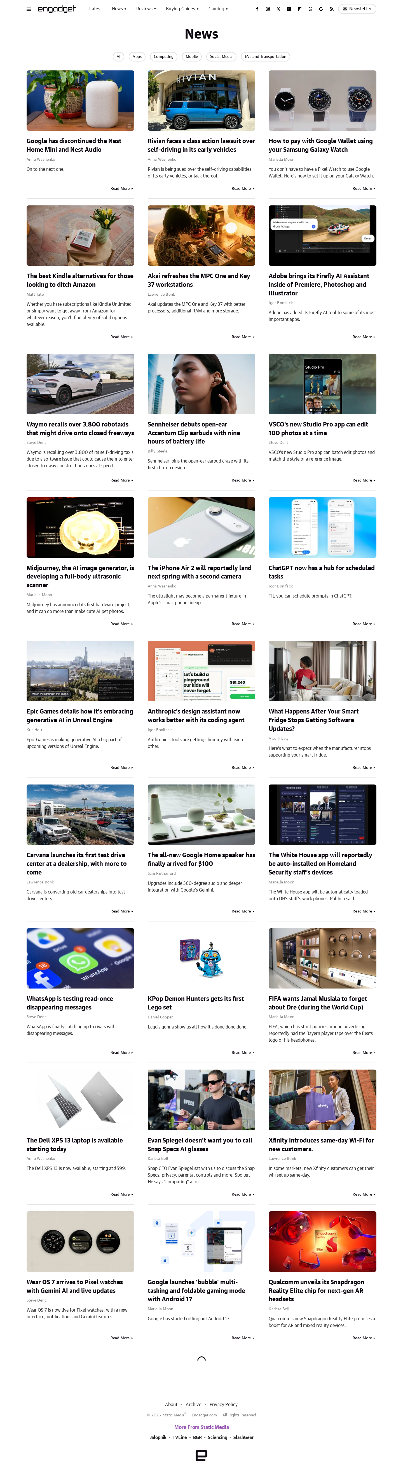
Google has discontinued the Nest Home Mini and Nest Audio (74, 145)
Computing (164, 57)
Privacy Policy (224, 1404)
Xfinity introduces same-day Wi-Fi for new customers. (321, 1144)
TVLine (180, 1437)
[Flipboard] (300, 9)
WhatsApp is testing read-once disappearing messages (70, 1003)
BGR (197, 1437)
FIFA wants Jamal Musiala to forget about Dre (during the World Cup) (318, 1003)
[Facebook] (257, 9)
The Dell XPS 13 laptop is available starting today (75, 1144)
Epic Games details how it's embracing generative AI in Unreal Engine (80, 715)
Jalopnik (158, 1437)
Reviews (144, 9)
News (117, 9)
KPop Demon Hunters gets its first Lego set (196, 1003)
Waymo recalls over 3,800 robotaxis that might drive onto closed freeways (80, 428)
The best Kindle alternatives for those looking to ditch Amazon (80, 280)
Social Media (221, 57)
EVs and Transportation (265, 57)
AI (118, 57)
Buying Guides (180, 9)
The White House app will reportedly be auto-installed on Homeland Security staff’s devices (320, 864)
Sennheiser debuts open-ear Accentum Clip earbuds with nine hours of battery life (194, 433)
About (171, 1404)
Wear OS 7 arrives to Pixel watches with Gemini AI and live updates (75, 1286)
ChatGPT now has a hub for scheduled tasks (322, 572)
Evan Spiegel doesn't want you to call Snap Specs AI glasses (200, 1144)
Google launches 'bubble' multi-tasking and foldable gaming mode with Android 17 (196, 1291)
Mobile (192, 57)
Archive (193, 1404)
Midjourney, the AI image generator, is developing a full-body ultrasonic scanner (80, 577)
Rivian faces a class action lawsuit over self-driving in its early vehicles (201, 145)
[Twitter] (278, 9)
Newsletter (357, 9)
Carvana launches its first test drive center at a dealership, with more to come (77, 864)
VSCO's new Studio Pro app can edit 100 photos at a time (318, 428)
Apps (137, 57)
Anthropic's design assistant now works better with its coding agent (196, 715)
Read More (120, 189)
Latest (95, 9)
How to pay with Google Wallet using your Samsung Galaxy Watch (321, 145)
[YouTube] (289, 9)
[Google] (321, 9)
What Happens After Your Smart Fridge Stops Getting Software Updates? (314, 720)
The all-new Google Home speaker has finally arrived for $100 (201, 859)
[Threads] (310, 9)
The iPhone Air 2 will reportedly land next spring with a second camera (200, 572)
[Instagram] (268, 9)
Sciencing (217, 1437)
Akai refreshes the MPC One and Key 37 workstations (199, 280)
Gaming (216, 9)
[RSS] (331, 9)
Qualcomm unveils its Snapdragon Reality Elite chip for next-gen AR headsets (316, 1291)
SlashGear (243, 1437)
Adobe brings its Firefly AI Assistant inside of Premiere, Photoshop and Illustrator (319, 285)
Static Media (173, 1415)
